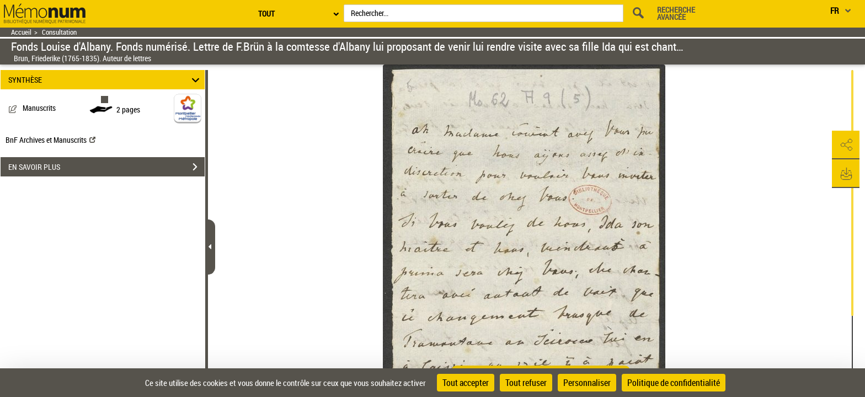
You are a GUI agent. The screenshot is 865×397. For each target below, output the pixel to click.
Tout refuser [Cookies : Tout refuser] (526, 383)
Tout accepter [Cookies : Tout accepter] (465, 383)
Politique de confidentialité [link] (673, 383)
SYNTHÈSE (105, 79)
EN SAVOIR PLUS (106, 167)
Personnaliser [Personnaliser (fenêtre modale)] (587, 383)
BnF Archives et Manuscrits (50, 140)
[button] (845, 145)
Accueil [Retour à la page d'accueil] (21, 32)
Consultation (59, 32)
